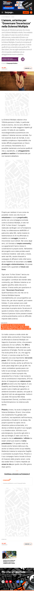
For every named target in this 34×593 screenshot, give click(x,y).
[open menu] (2, 12)
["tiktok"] (3, 581)
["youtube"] (10, 581)
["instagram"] (6, 581)
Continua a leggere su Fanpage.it (17, 474)
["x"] (14, 581)
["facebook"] (17, 581)
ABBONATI (26, 12)
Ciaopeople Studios (12, 63)
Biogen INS (4, 539)
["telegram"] (21, 581)
